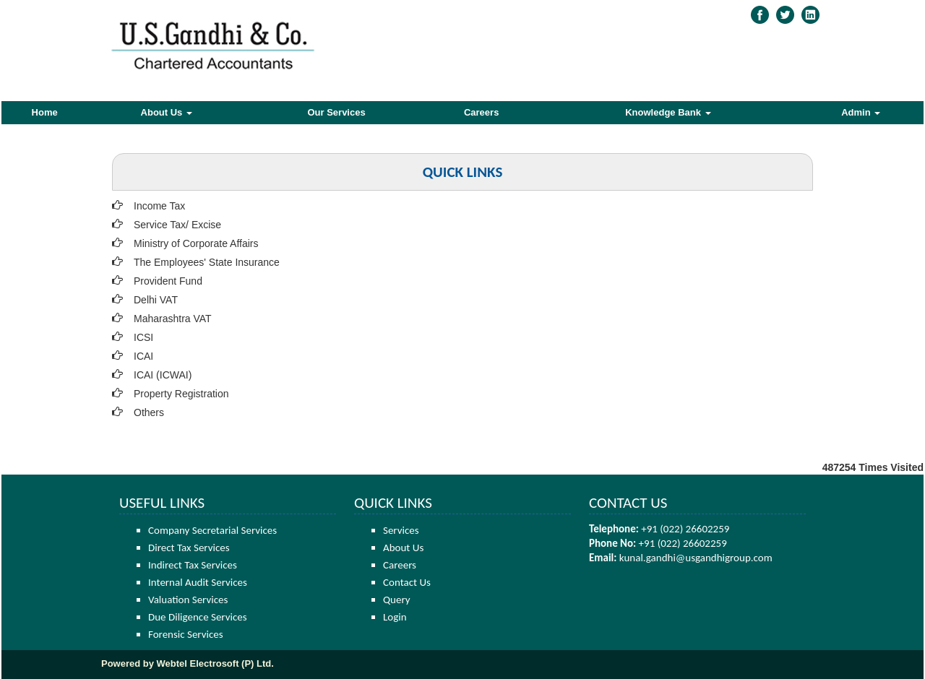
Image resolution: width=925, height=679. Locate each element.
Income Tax (159, 206)
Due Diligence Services (197, 616)
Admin (860, 112)
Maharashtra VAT (173, 318)
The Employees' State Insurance (207, 262)
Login (395, 616)
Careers (481, 112)
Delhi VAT (156, 300)
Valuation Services (188, 599)
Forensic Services (185, 634)
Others (149, 412)
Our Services (336, 112)
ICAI (143, 356)
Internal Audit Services (197, 582)
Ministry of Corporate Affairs (196, 243)
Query (396, 599)
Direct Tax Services (189, 547)
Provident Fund (168, 281)
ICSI (143, 337)
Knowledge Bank (667, 112)
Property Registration (181, 393)
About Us (166, 112)
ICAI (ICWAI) (163, 375)
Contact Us (407, 582)
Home (45, 112)
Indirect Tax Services (192, 564)
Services (401, 530)
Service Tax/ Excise (177, 224)
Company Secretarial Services (212, 530)
